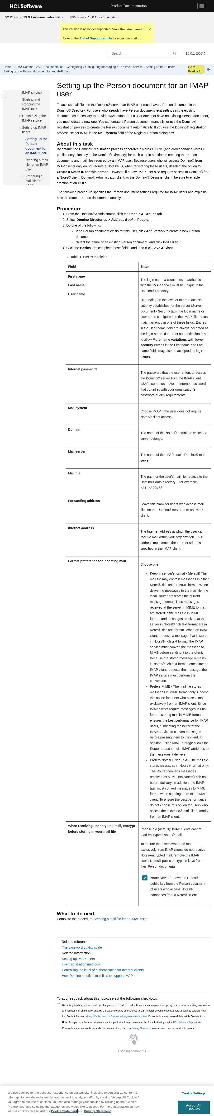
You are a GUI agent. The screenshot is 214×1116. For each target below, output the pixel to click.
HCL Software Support (185, 1022)
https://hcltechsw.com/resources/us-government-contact (117, 1016)
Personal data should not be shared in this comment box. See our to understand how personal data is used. (128, 1028)
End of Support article (96, 38)
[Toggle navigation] (201, 6)
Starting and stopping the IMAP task (31, 104)
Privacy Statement (141, 1028)
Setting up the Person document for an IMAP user (37, 71)
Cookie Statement (64, 1111)
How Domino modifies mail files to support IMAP (97, 976)
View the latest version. (128, 29)
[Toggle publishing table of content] (3, 94)
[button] (20, 99)
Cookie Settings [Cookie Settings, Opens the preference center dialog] (193, 1093)
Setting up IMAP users (161, 67)
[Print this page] (208, 69)
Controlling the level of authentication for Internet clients (103, 970)
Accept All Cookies (193, 1107)
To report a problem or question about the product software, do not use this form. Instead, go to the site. (132, 1022)
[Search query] (143, 53)
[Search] (174, 53)
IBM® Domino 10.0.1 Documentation (93, 17)
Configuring (74, 67)
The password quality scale (82, 947)
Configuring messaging (100, 67)
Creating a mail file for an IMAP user (36, 164)
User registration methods (81, 964)
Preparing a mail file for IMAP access (35, 180)
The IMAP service (131, 67)
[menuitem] (93, 17)
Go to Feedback (194, 69)
